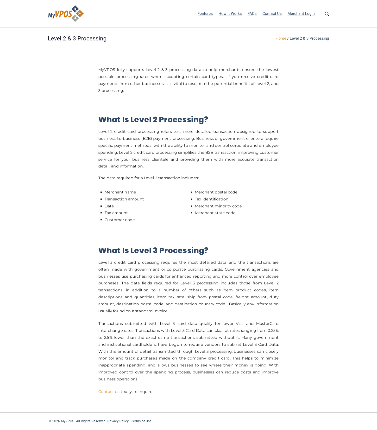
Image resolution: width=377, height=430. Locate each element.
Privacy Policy (118, 421)
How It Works (230, 13)
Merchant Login (301, 13)
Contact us (109, 391)
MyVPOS (67, 421)
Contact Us (272, 13)
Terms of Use (141, 421)
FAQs (252, 13)
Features (205, 13)
